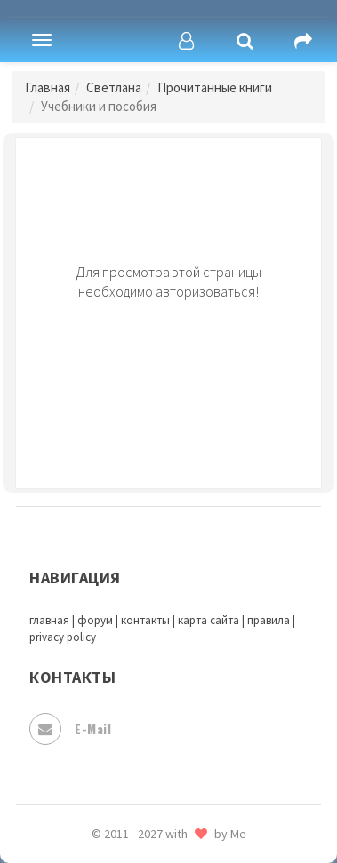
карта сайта (208, 620)
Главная (47, 87)
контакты (145, 620)
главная (49, 620)
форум (95, 620)
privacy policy (62, 637)
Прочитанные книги (214, 87)
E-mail (70, 729)
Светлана (113, 87)
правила (268, 620)
